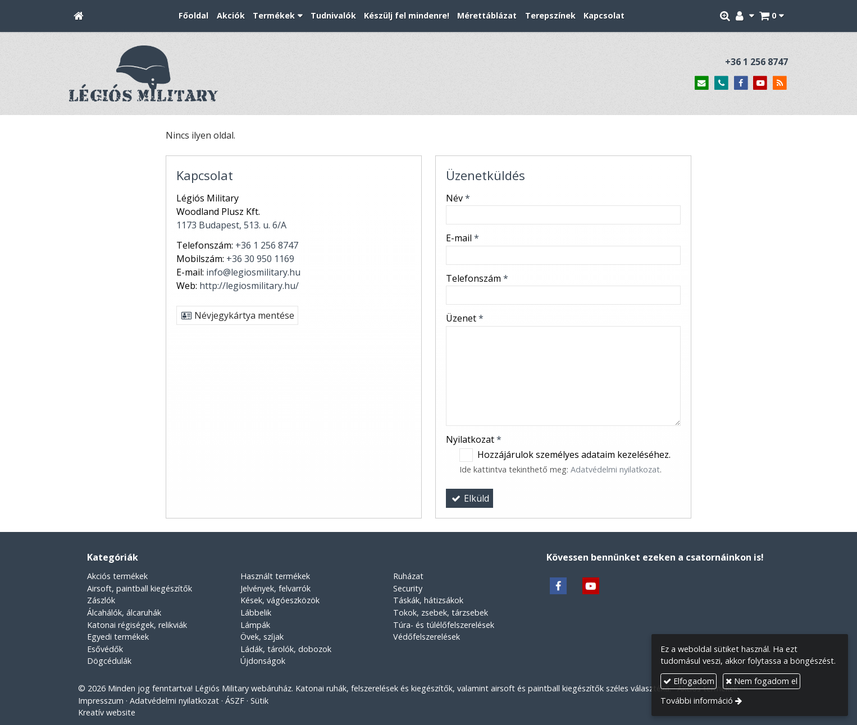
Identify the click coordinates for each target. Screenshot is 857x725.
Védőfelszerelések (426, 636)
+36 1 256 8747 (756, 62)
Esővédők (105, 649)
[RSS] (780, 83)
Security (407, 588)
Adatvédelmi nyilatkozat (615, 469)
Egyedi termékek (118, 636)
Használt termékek (275, 576)
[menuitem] (193, 16)
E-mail (462, 238)
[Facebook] (741, 83)
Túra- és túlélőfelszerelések (443, 625)
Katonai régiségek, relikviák (137, 625)
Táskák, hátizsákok (428, 600)
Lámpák (255, 625)
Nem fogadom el (761, 681)
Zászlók (101, 600)
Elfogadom (688, 681)
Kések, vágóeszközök (280, 600)
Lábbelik (255, 612)
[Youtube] (760, 83)
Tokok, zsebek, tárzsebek (440, 612)
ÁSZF (234, 700)
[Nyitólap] (78, 16)
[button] (771, 16)
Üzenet (465, 318)
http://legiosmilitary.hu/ (249, 285)
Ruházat (408, 576)
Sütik (259, 700)
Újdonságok (262, 660)
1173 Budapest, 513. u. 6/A (231, 225)
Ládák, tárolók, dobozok (285, 649)
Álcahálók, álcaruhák (124, 612)
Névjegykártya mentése (237, 315)
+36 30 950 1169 (260, 259)
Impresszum (101, 700)
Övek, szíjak (262, 636)
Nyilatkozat (474, 439)
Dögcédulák (109, 660)
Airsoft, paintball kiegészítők (139, 588)
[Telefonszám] (721, 83)
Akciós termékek (117, 576)
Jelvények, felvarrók (275, 588)
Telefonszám (477, 278)
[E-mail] (702, 83)
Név (458, 198)
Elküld (469, 498)
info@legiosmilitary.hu (253, 272)
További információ (696, 700)
